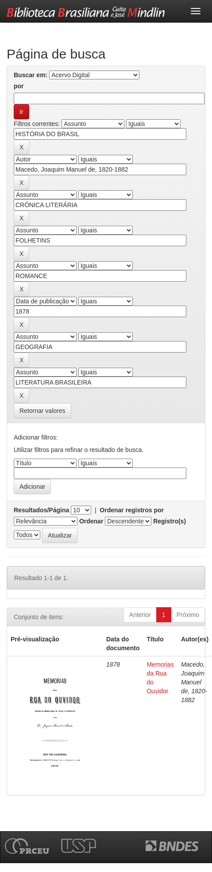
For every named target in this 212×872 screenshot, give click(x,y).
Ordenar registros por (132, 510)
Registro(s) (169, 521)
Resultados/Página (41, 510)
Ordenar (91, 521)
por (19, 86)
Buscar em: (30, 75)
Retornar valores (42, 410)
